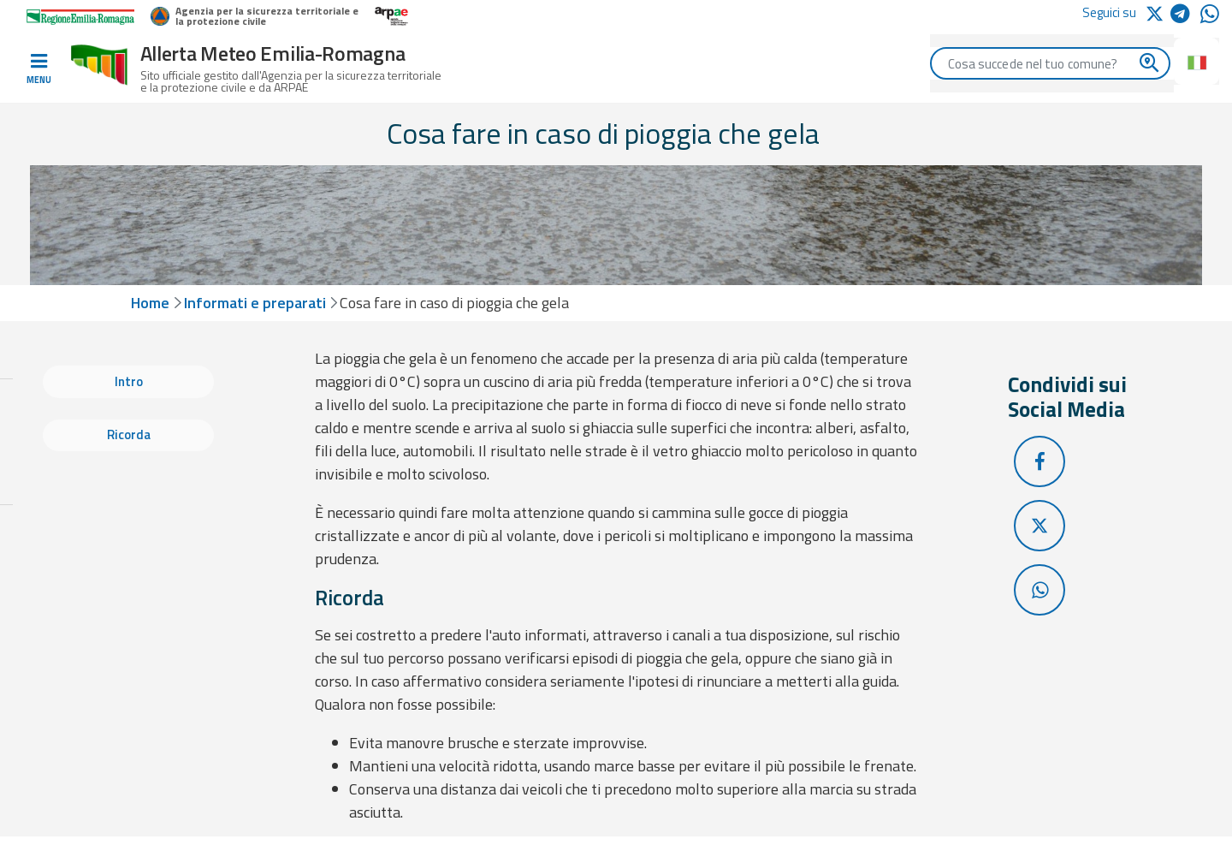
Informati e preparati (255, 302)
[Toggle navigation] (38, 69)
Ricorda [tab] (129, 434)
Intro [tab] (129, 381)
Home (150, 302)
